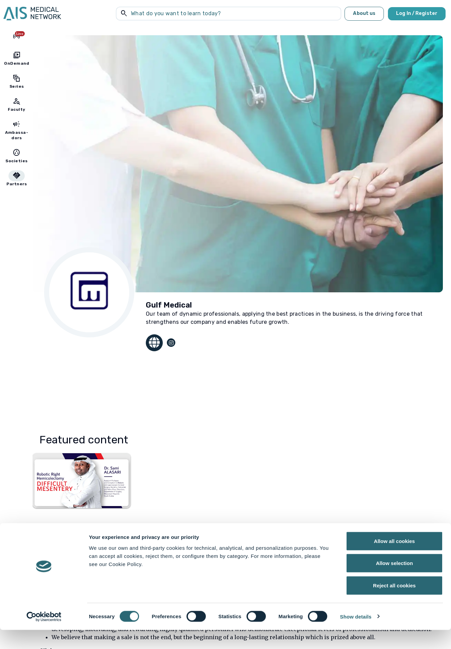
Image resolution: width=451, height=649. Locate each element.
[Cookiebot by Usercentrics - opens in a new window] (44, 636)
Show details (356, 635)
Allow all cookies (394, 560)
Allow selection (394, 582)
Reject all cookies (394, 604)
